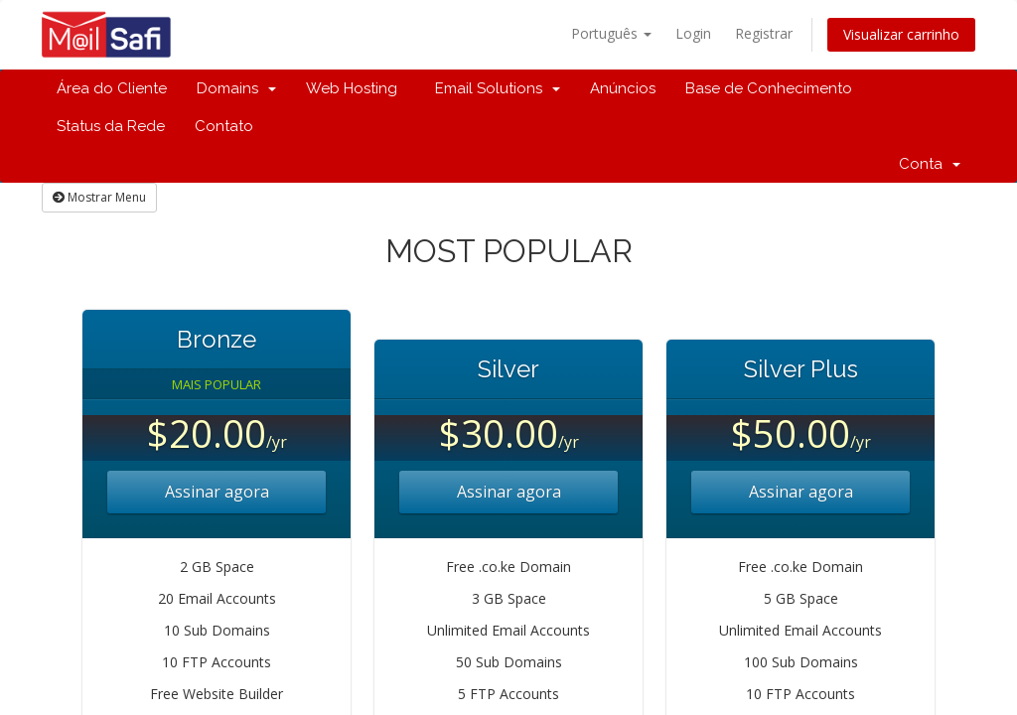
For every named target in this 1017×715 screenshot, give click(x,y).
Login (693, 33)
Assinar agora (217, 491)
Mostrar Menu (99, 197)
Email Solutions (493, 88)
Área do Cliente (112, 88)
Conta (929, 164)
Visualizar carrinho (901, 34)
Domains (236, 88)
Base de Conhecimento (768, 88)
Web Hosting (351, 88)
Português (611, 33)
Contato (224, 126)
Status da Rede (111, 126)
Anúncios (622, 88)
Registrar (764, 33)
